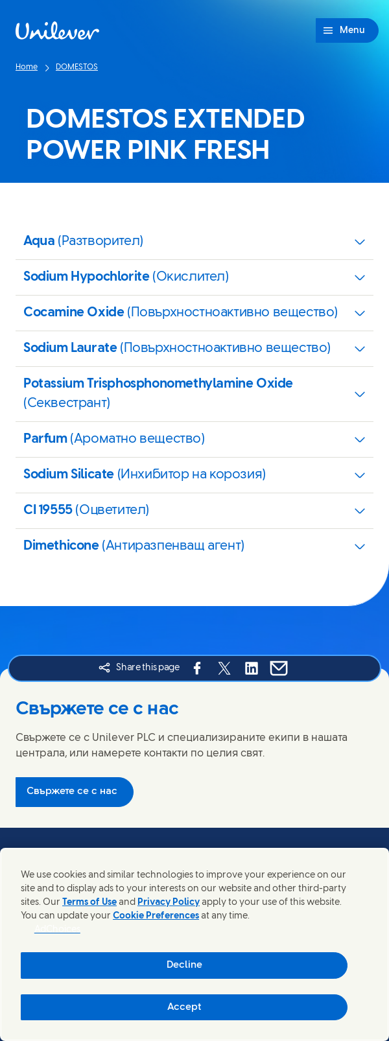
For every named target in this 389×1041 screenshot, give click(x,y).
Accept (184, 1007)
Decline (184, 965)
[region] (194, 944)
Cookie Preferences (156, 916)
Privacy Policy (168, 902)
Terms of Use (89, 902)
